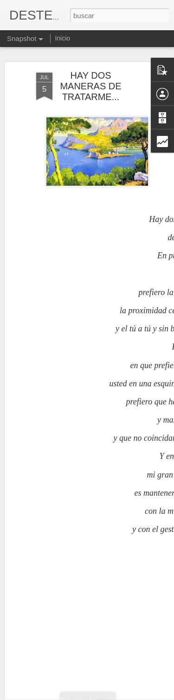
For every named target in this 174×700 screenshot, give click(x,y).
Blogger (123, 695)
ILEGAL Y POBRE (59, 671)
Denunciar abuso (154, 695)
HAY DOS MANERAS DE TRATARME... (90, 74)
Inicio (62, 38)
